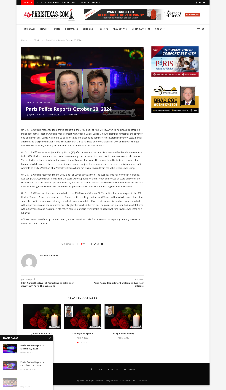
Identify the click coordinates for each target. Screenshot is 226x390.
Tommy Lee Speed (82, 333)
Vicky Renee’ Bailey (123, 333)
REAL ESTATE (120, 29)
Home (24, 40)
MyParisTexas (35, 114)
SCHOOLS (88, 29)
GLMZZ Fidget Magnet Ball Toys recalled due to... (75, 2)
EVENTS (104, 29)
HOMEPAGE (30, 29)
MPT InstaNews (43, 103)
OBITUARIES (71, 29)
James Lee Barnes (42, 333)
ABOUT (159, 29)
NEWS (43, 29)
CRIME (57, 29)
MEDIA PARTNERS (141, 29)
